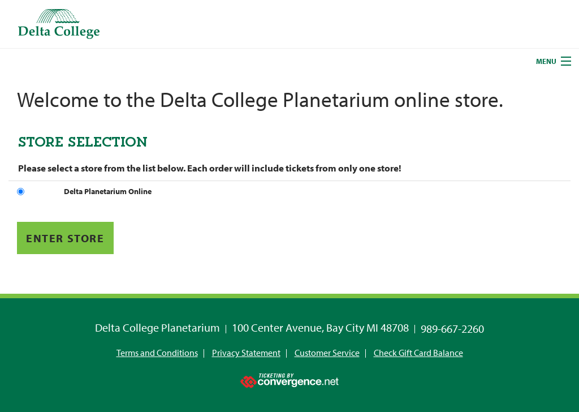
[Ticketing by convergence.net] (289, 378)
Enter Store (65, 238)
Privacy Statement (246, 352)
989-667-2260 (452, 328)
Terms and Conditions (157, 352)
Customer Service (327, 352)
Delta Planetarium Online (108, 191)
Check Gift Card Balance (418, 352)
